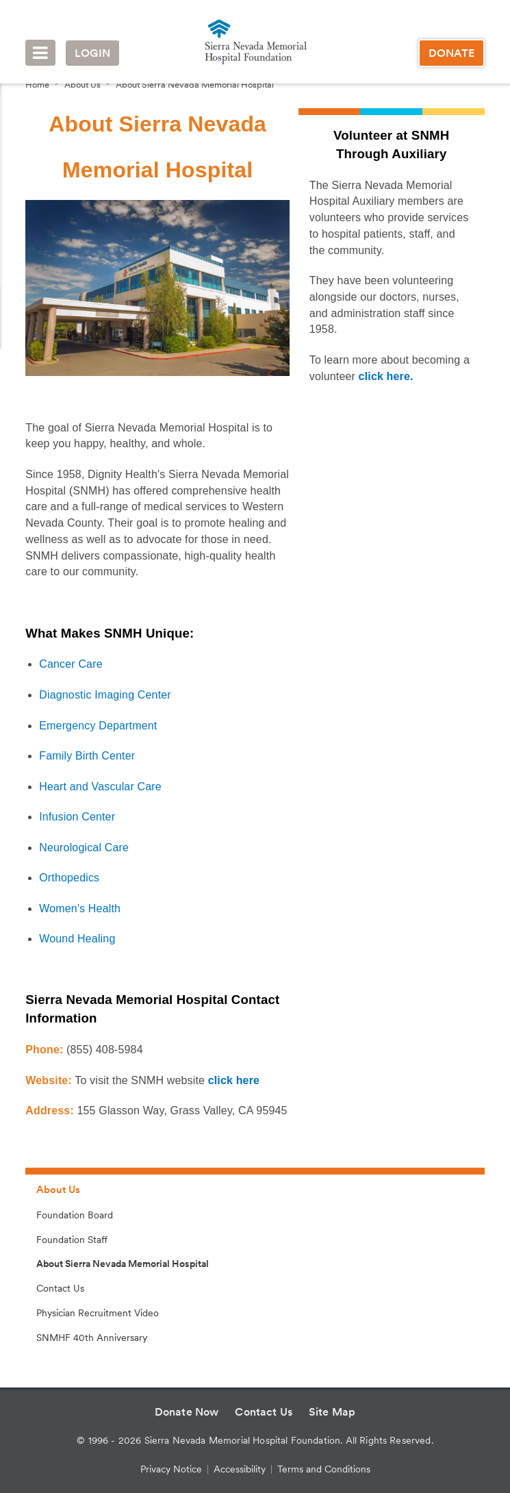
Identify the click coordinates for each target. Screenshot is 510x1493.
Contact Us (60, 1288)
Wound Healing (77, 938)
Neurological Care (84, 847)
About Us (82, 84)
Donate (451, 53)
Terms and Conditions (323, 1469)
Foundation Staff (71, 1239)
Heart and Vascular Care (100, 786)
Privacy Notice (171, 1469)
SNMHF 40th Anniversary (91, 1337)
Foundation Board (74, 1214)
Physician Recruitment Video (97, 1312)
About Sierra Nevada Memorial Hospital (195, 84)
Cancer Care (70, 664)
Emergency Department (98, 725)
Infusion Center (77, 817)
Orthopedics (69, 877)
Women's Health (79, 908)
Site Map (332, 1411)
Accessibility (240, 1469)
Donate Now (187, 1411)
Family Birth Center (87, 756)
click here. (386, 376)
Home (37, 84)
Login (92, 53)
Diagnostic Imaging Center (105, 695)
